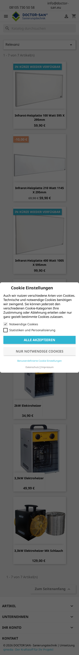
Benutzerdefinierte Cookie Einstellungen (39, 360)
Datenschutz (32, 367)
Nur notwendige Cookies (39, 351)
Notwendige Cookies (20, 324)
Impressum (47, 367)
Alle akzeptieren (39, 340)
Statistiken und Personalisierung (29, 330)
